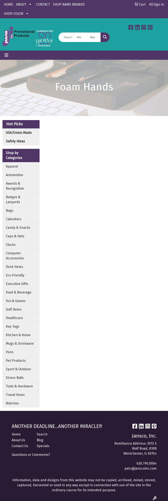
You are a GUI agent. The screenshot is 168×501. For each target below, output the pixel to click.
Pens (10, 352)
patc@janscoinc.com (140, 468)
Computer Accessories (15, 255)
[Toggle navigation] (6, 55)
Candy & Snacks (18, 228)
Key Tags (12, 326)
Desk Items (14, 267)
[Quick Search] (66, 37)
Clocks (11, 245)
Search (42, 434)
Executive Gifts (17, 284)
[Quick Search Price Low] (81, 37)
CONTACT (43, 4)
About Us (18, 440)
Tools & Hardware (19, 386)
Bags (9, 211)
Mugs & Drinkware (20, 344)
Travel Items (15, 395)
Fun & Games (16, 301)
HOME (8, 4)
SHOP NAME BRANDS (69, 4)
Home (16, 434)
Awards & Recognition (15, 186)
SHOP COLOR (13, 14)
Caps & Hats (15, 236)
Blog (40, 440)
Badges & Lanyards (13, 199)
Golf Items (13, 309)
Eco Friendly (15, 275)
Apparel (12, 166)
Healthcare (14, 318)
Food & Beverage (18, 292)
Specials (43, 446)
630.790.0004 (147, 463)
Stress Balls (15, 378)
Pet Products (16, 361)
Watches (12, 403)
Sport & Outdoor (18, 369)
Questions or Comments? (31, 455)
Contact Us (20, 446)
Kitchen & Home (18, 335)
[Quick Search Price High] (94, 37)
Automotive (14, 175)
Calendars (13, 219)
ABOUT (21, 4)
